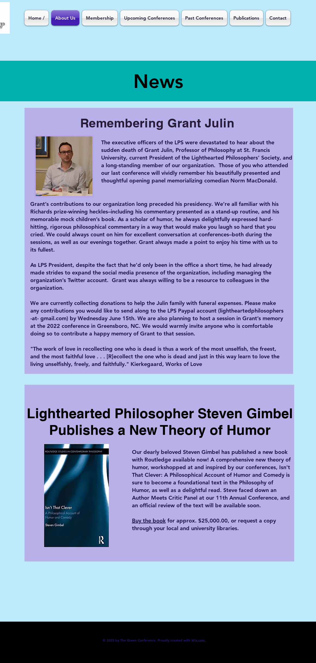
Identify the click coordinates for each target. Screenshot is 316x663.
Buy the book (149, 520)
